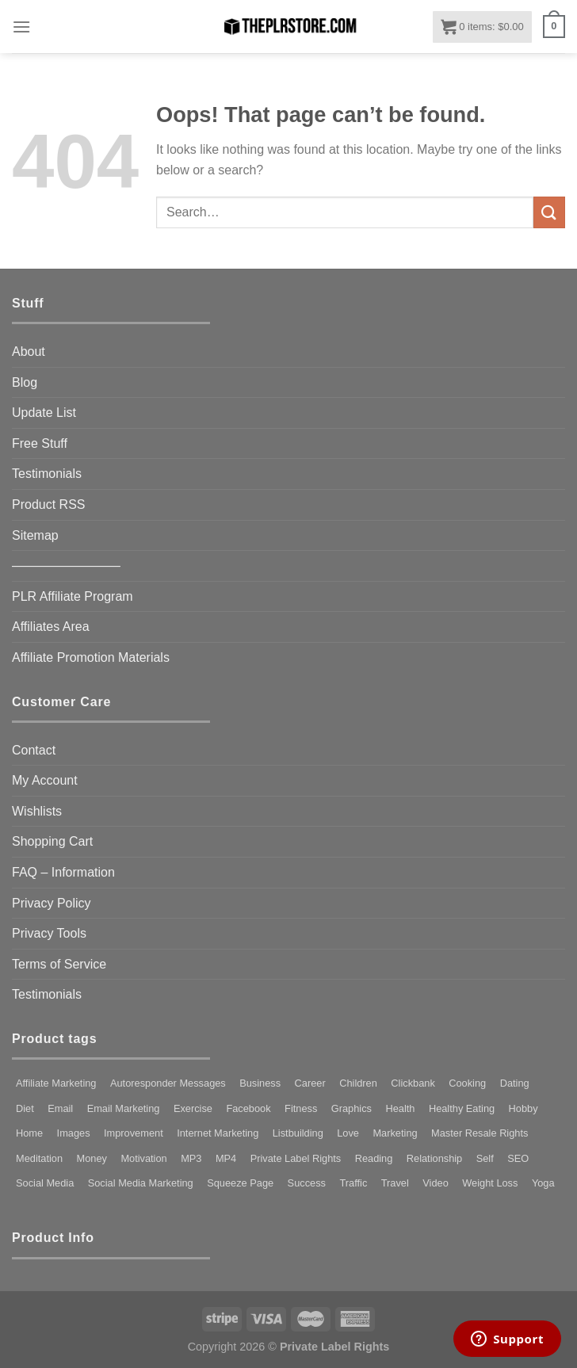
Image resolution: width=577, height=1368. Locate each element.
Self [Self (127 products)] (485, 1158)
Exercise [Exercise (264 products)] (193, 1108)
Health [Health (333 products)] (400, 1108)
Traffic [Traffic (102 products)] (353, 1183)
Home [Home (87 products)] (29, 1133)
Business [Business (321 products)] (260, 1083)
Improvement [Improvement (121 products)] (133, 1133)
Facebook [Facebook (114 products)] (248, 1108)
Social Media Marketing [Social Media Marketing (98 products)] (140, 1183)
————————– (66, 565)
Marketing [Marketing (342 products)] (395, 1133)
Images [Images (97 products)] (73, 1133)
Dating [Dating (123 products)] (514, 1083)
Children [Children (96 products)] (358, 1083)
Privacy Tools (49, 933)
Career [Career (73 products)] (310, 1083)
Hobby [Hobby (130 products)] (523, 1108)
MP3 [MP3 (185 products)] (191, 1158)
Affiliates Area (51, 626)
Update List (44, 412)
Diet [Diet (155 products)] (25, 1108)
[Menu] (21, 26)
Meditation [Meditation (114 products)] (39, 1158)
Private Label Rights (334, 1346)
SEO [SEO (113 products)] (518, 1158)
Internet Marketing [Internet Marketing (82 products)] (217, 1133)
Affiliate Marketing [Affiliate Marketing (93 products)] (56, 1083)
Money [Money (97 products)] (92, 1158)
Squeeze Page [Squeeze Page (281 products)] (240, 1183)
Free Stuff (39, 443)
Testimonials (47, 473)
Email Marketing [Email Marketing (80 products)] (123, 1108)
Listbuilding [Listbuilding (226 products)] (298, 1133)
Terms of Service (59, 964)
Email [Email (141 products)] (60, 1108)
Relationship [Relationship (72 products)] (434, 1158)
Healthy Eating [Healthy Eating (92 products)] (462, 1108)
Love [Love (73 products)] (348, 1133)
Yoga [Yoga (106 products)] (543, 1183)
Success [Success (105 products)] (307, 1183)
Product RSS (48, 504)
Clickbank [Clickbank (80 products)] (412, 1083)
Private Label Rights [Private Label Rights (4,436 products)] (296, 1158)
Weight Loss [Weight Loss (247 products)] (490, 1183)
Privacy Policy (51, 903)
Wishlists (37, 811)
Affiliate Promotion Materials (91, 657)
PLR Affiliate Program (72, 596)
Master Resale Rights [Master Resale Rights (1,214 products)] (479, 1133)
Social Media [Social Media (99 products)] (45, 1183)
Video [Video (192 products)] (435, 1183)
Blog (24, 382)
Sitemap (35, 535)
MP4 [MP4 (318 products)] (226, 1158)
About (28, 351)
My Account (45, 780)
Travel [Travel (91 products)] (395, 1183)
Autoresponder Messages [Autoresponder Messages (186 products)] (168, 1083)
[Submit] (549, 212)
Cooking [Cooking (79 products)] (467, 1083)
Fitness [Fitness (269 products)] (301, 1108)
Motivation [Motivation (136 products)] (143, 1158)
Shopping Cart (52, 841)
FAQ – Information (63, 872)
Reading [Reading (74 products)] (374, 1158)
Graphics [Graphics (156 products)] (351, 1108)
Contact (33, 750)
